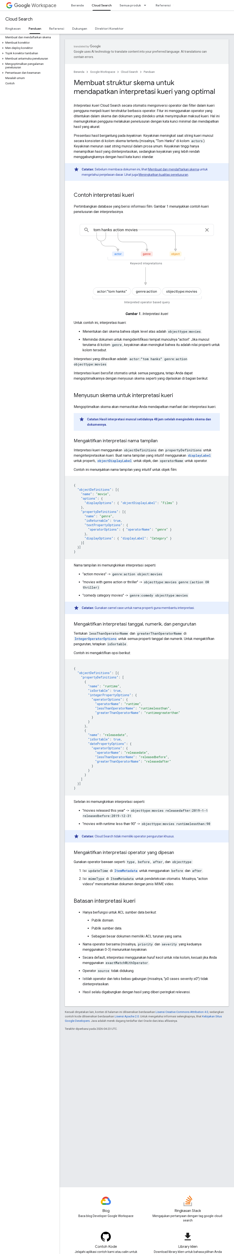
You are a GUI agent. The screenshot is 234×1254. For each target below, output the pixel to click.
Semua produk (130, 5)
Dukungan (79, 29)
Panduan (149, 71)
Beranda (77, 5)
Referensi (163, 5)
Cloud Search (19, 19)
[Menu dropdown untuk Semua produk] (146, 5)
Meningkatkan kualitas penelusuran (163, 174)
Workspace (35, 5)
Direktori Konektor (109, 29)
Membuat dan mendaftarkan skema (173, 169)
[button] (29, 42)
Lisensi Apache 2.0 (127, 1016)
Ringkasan (13, 29)
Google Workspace (102, 71)
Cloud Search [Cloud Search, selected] (102, 5)
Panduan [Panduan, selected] (35, 29)
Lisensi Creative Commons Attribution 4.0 (182, 1012)
